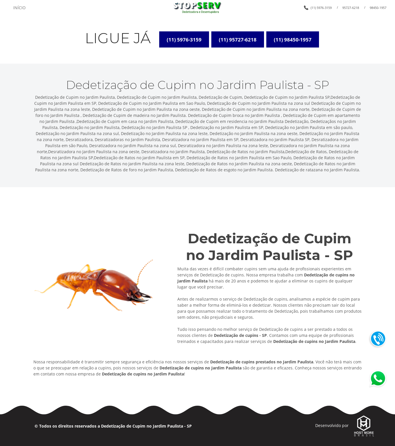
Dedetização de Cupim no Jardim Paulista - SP (146, 426)
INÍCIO (19, 7)
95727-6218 (350, 7)
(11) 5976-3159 (321, 7)
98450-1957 (378, 7)
